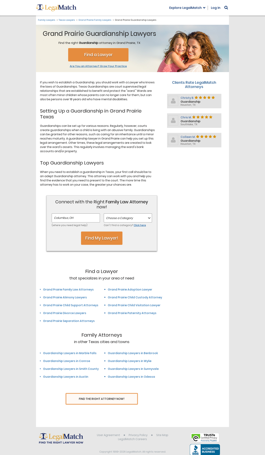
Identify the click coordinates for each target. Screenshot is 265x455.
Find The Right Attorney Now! (101, 399)
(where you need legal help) (69, 225)
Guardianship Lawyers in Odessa (131, 377)
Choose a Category (119, 218)
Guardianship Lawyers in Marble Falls (70, 353)
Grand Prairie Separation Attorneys (69, 321)
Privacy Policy (138, 427)
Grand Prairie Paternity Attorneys (132, 313)
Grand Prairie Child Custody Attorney (135, 297)
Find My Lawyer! (101, 238)
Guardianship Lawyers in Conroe (66, 361)
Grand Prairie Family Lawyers (94, 20)
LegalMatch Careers (132, 431)
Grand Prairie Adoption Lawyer (130, 289)
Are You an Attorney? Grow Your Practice (98, 66)
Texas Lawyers (67, 20)
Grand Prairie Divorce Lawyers (64, 313)
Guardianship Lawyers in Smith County (71, 369)
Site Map (162, 427)
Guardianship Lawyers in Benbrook (133, 353)
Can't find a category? (125, 225)
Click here (140, 225)
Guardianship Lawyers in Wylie (129, 361)
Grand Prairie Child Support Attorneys (70, 305)
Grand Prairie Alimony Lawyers (65, 297)
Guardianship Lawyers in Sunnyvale (133, 369)
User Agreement (108, 427)
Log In (215, 7)
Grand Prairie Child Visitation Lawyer (134, 305)
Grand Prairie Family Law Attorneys (68, 289)
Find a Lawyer (98, 55)
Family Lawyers (46, 20)
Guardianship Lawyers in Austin (65, 377)
